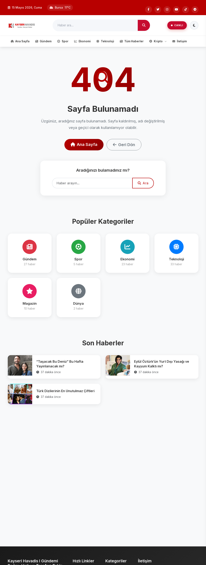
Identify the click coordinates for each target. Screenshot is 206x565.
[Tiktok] (185, 9)
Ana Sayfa (84, 144)
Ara (143, 183)
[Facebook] (148, 9)
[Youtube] (176, 9)
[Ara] (144, 25)
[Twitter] (157, 9)
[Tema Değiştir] (194, 25)
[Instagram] (166, 9)
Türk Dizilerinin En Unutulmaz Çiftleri (65, 391)
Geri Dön (124, 144)
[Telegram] (195, 9)
